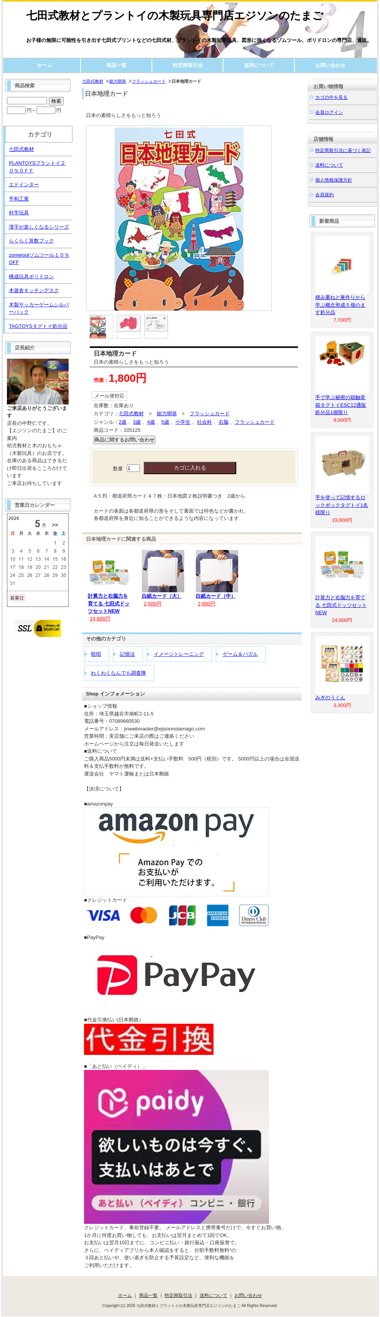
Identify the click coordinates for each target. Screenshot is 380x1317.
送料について (259, 65)
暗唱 (96, 654)
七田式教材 (92, 81)
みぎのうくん (330, 697)
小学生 (182, 422)
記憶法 (127, 654)
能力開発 (117, 81)
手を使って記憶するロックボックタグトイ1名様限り (341, 505)
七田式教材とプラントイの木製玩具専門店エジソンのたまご (174, 16)
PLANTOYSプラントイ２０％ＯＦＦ (37, 167)
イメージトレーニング (179, 654)
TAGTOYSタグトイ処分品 (38, 326)
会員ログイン (329, 112)
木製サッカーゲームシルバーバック (39, 308)
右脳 (224, 422)
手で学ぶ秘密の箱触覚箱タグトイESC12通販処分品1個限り (340, 404)
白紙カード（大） (162, 596)
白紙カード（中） (216, 596)
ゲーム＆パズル (240, 654)
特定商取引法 (188, 65)
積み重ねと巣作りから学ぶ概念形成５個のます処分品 (340, 304)
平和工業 (19, 199)
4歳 (151, 422)
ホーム (44, 65)
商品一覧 (116, 65)
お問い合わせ (330, 65)
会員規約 (324, 194)
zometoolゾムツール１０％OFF (39, 259)
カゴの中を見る (331, 97)
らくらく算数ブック (31, 241)
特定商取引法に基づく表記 (343, 150)
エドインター (24, 184)
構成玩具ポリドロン (31, 276)
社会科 (204, 422)
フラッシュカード (149, 81)
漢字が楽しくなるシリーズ (39, 227)
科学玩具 (19, 213)
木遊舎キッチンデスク (34, 290)
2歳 (122, 422)
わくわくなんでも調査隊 (118, 673)
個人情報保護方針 (333, 179)
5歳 (165, 422)
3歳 (137, 422)
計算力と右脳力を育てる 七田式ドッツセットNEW (108, 603)
